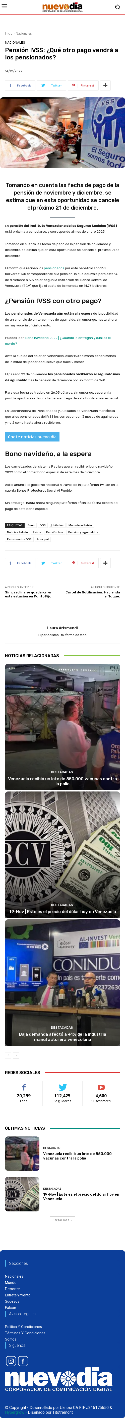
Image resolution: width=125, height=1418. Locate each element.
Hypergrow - (16, 1412)
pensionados (54, 268)
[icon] (11, 1361)
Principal (43, 539)
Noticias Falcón (17, 532)
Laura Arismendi (62, 628)
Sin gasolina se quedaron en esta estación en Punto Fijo (28, 594)
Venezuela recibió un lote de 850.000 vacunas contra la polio (62, 781)
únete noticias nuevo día (32, 436)
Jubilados (57, 525)
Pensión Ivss (54, 532)
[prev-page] (8, 1055)
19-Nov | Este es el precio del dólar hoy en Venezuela (62, 911)
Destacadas (62, 772)
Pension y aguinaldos (83, 532)
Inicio (9, 33)
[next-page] (16, 1055)
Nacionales (24, 33)
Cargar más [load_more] (62, 1220)
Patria (37, 532)
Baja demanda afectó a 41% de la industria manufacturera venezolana (62, 1037)
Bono (31, 525)
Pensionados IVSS (19, 539)
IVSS (43, 525)
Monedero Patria (80, 525)
